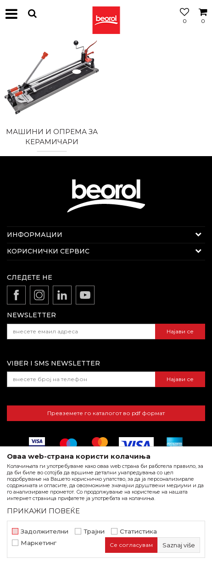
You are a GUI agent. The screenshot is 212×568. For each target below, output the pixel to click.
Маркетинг (38, 543)
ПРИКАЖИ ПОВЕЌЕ (43, 510)
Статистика (138, 531)
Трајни (94, 531)
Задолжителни (44, 531)
